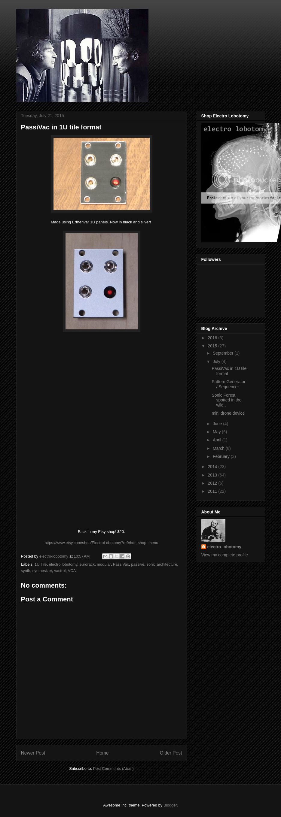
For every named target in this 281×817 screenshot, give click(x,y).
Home (102, 752)
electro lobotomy (63, 564)
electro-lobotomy (224, 546)
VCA (72, 570)
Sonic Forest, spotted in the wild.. (226, 400)
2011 (213, 491)
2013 (213, 475)
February (222, 456)
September (223, 353)
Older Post (171, 752)
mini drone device (228, 413)
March (219, 448)
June (218, 423)
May (217, 431)
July (217, 361)
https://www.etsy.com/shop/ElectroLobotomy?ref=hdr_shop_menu (101, 542)
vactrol (60, 570)
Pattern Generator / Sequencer (228, 384)
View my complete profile (224, 554)
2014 (213, 466)
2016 (213, 337)
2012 (213, 483)
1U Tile (41, 564)
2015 (213, 345)
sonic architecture (161, 564)
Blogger (170, 805)
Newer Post (33, 752)
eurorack (87, 564)
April (217, 439)
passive (137, 564)
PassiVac (121, 564)
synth (25, 570)
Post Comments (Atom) (113, 768)
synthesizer (42, 570)
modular (104, 564)
